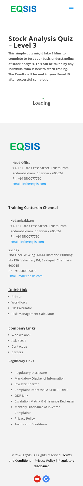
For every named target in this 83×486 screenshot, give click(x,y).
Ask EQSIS (19, 341)
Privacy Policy (25, 418)
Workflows (19, 302)
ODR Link (21, 395)
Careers (17, 352)
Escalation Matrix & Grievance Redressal (45, 401)
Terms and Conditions (31, 424)
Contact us (19, 346)
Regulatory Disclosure (31, 373)
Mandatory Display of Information (40, 378)
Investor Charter (27, 384)
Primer (17, 296)
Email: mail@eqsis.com (25, 276)
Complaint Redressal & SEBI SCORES (41, 390)
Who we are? (21, 335)
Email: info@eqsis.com (29, 184)
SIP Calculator (22, 308)
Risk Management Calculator (33, 314)
